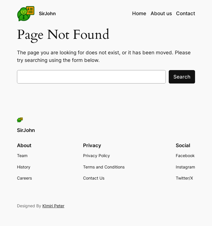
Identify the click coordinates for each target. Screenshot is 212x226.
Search (181, 77)
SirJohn (47, 13)
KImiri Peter (53, 205)
